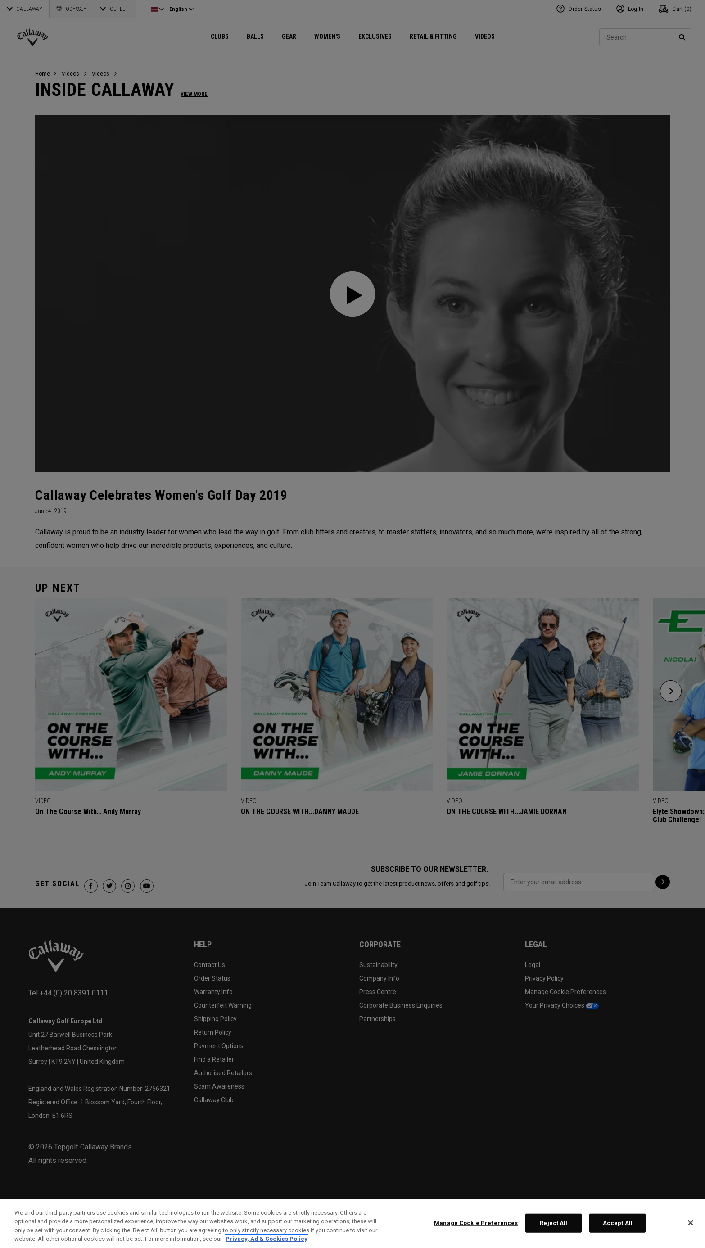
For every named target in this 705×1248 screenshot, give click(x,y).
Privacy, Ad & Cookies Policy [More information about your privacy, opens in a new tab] (266, 1238)
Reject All (553, 1223)
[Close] (690, 1223)
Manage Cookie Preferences (476, 1223)
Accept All (618, 1223)
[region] (352, 1223)
